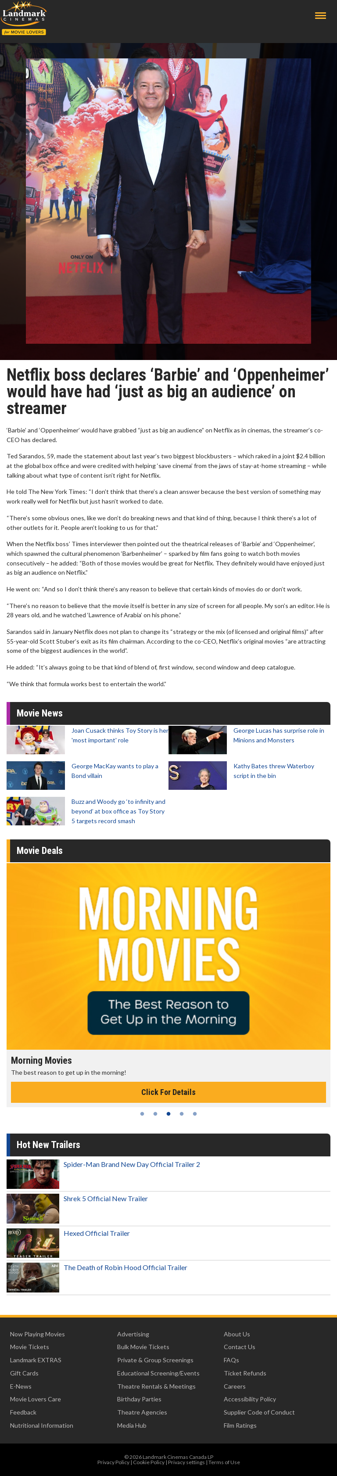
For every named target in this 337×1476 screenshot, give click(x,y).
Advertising (133, 1334)
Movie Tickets (29, 1346)
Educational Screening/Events (158, 1373)
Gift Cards (24, 1373)
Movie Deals (40, 850)
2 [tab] (155, 1113)
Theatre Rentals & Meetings (156, 1386)
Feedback (23, 1412)
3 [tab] (168, 1113)
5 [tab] (194, 1113)
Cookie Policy (149, 1462)
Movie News (40, 713)
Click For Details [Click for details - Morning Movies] (168, 1092)
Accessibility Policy (250, 1399)
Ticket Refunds (245, 1373)
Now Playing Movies (37, 1334)
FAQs (231, 1360)
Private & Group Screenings (155, 1360)
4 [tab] (181, 1113)
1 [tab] (142, 1113)
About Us (237, 1334)
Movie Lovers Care (35, 1399)
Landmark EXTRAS (35, 1360)
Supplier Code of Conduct (259, 1412)
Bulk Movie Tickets (143, 1346)
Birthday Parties (139, 1399)
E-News (21, 1386)
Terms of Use (224, 1462)
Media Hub (132, 1425)
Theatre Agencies (142, 1412)
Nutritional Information (41, 1425)
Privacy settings (186, 1462)
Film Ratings (240, 1425)
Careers (235, 1386)
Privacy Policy (113, 1462)
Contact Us (239, 1346)
